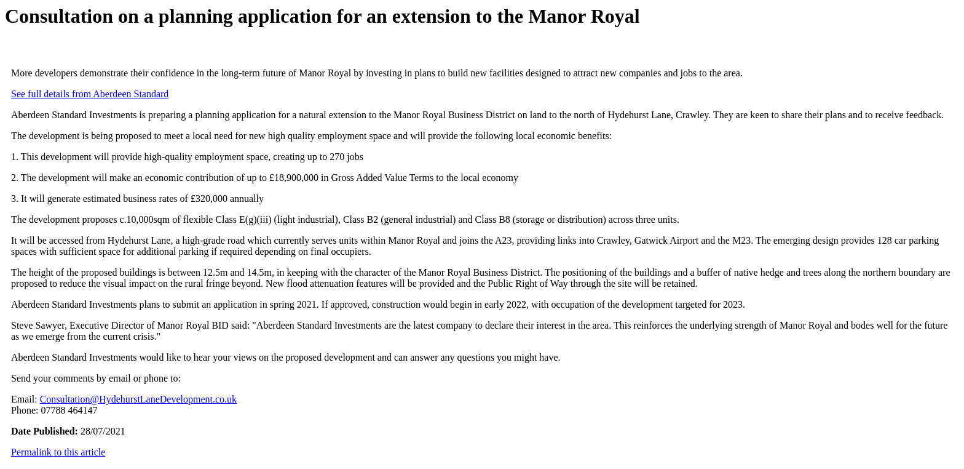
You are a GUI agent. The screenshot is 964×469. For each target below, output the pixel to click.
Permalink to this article (58, 452)
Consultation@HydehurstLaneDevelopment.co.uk (138, 399)
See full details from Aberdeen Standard (89, 94)
